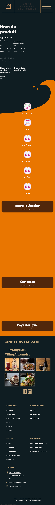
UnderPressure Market (34, 498)
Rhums (9, 426)
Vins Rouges (11, 451)
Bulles (8, 443)
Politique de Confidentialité (33, 500)
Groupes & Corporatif (38, 451)
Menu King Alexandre (38, 443)
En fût (32, 410)
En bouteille (35, 414)
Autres (9, 430)
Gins (8, 422)
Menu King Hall (36, 447)
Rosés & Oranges (13, 455)
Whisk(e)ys (10, 414)
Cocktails (10, 410)
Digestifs (10, 459)
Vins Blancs (10, 447)
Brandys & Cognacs (13, 418)
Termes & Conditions (19, 500)
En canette (34, 418)
